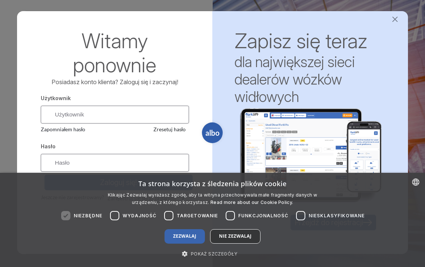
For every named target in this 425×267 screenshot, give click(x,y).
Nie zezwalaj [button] (235, 236)
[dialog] (212, 220)
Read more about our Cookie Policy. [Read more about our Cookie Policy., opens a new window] (251, 202)
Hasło (48, 147)
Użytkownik (56, 98)
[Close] (395, 19)
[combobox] (415, 182)
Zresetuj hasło (169, 130)
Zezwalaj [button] (184, 236)
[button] (212, 253)
